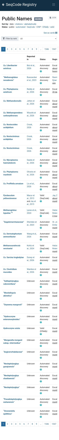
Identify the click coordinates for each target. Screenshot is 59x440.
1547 (54, 49)
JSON (52, 18)
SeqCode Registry (19, 4)
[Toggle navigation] (53, 4)
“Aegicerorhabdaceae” (13, 352)
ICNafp (46, 27)
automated (20, 27)
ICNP (38, 27)
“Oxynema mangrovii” (12, 304)
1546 (46, 49)
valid (52, 27)
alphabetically (30, 24)
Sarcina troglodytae (13, 257)
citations (19, 24)
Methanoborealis (12, 101)
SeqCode (31, 27)
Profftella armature (13, 183)
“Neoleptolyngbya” (11, 387)
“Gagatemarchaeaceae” (13, 222)
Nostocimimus (11, 148)
